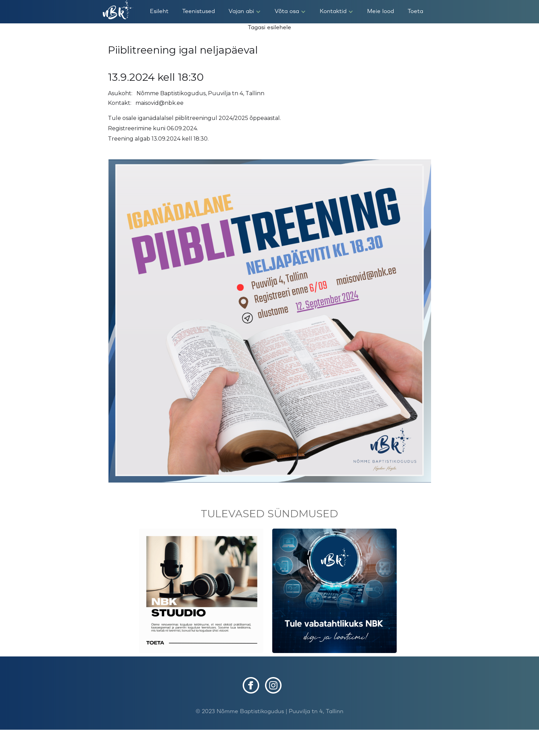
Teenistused (198, 11)
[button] (245, 11)
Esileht (159, 11)
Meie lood (380, 11)
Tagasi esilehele (269, 27)
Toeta (415, 11)
